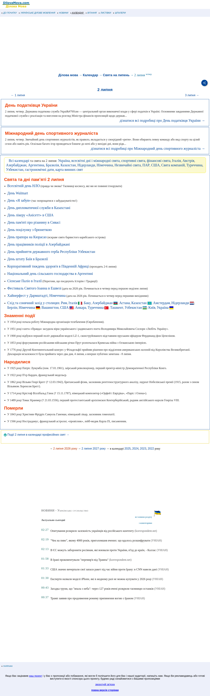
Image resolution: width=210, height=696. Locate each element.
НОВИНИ (63, 13)
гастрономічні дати (39, 170)
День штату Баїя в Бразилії (27, 259)
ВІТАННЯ (91, 13)
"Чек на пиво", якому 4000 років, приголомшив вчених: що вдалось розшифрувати (100, 540)
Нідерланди (86, 165)
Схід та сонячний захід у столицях (33, 303)
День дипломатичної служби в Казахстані (38, 208)
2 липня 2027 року (94, 448)
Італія (176, 161)
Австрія (188, 161)
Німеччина (105, 165)
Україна (64, 161)
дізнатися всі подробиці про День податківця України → (162, 120)
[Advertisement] (105, 45)
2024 (135, 448)
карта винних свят (69, 170)
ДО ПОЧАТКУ (9, 13)
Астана (124, 303)
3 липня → (192, 95)
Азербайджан (16, 165)
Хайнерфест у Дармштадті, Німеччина (36, 295)
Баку (87, 303)
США (155, 165)
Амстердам (161, 303)
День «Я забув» (19, 200)
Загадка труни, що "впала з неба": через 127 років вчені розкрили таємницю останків (101, 588)
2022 (151, 448)
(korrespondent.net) (146, 530)
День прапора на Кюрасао (27, 237)
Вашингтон (50, 307)
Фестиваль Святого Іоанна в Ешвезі (34, 288)
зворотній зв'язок (105, 684)
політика (7, 666)
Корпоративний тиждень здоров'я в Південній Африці (48, 266)
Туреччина (194, 165)
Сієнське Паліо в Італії (24, 281)
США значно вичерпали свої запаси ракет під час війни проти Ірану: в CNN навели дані (103, 569)
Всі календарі (19, 161)
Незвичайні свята (128, 165)
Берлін (12, 307)
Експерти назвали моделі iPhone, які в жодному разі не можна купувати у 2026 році (100, 579)
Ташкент (116, 307)
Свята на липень (116, 75)
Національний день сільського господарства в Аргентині (50, 274)
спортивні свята (133, 161)
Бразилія (52, 165)
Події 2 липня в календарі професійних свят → (36, 434)
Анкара (80, 307)
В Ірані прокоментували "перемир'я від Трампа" (79, 559)
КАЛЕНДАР (77, 13)
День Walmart (17, 193)
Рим (64, 303)
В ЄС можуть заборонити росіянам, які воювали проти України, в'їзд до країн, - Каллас (103, 550)
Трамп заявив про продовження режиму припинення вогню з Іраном (91, 598)
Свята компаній (173, 165)
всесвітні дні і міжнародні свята (95, 161)
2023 (143, 448)
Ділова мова (68, 75)
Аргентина (36, 165)
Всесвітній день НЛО (23, 186)
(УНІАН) (156, 540)
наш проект (35, 675)
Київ (151, 307)
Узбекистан (14, 170)
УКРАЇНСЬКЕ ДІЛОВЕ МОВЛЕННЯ (37, 13)
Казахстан (68, 165)
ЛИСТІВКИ (105, 13)
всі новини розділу (143, 517)
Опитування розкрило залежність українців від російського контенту (92, 530)
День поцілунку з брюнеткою (29, 230)
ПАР (145, 165)
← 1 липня (18, 95)
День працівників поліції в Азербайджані (38, 244)
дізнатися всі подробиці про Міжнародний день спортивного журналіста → (148, 148)
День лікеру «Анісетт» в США (30, 215)
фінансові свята (158, 161)
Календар (90, 75)
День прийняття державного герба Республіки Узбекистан (51, 252)
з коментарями (145, 523)
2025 (127, 448)
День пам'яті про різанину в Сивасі (33, 222)
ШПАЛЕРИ (119, 13)
